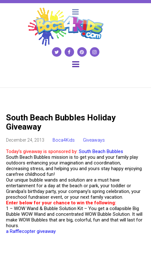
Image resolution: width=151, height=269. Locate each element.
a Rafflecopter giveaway (31, 231)
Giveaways (94, 140)
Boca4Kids (64, 140)
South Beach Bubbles (101, 151)
